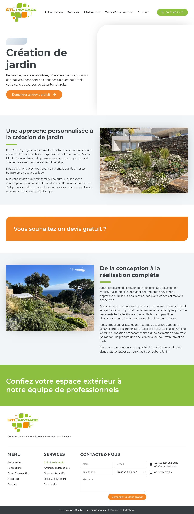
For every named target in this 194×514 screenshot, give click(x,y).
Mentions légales (96, 510)
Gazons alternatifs (54, 473)
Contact (143, 12)
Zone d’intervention (119, 12)
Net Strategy (127, 510)
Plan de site (50, 484)
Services (73, 12)
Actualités (13, 478)
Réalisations (92, 12)
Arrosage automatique (57, 467)
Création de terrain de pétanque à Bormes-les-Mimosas (39, 436)
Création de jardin (54, 462)
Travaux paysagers (55, 478)
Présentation (54, 12)
